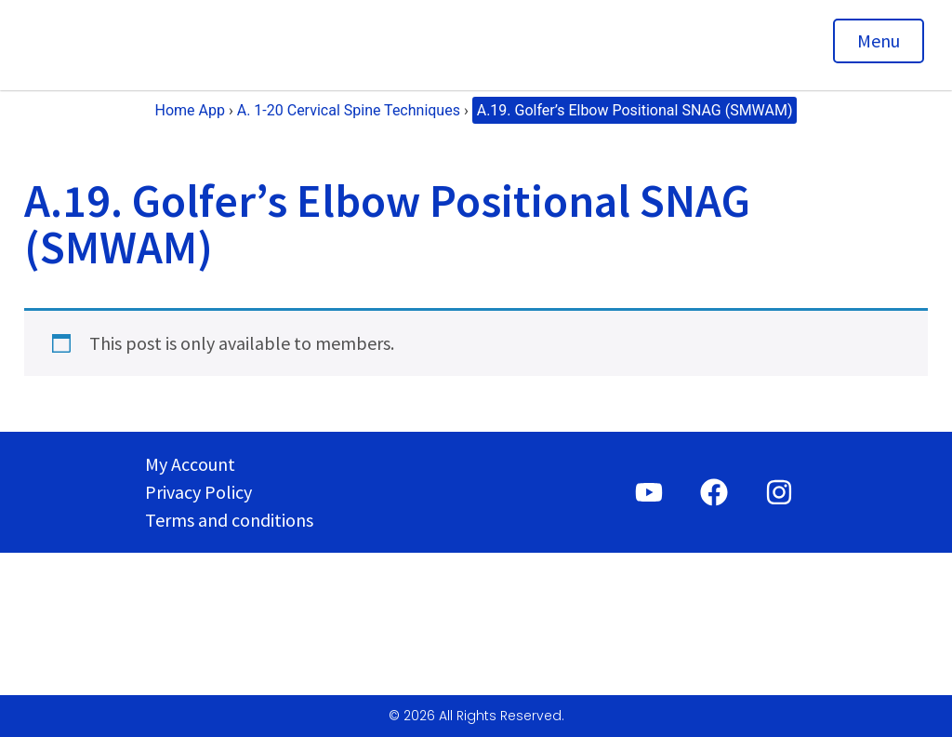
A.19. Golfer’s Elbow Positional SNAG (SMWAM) (635, 110)
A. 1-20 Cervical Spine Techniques (348, 110)
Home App (190, 110)
